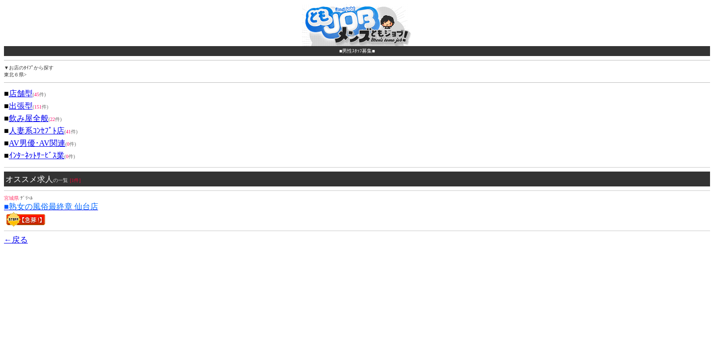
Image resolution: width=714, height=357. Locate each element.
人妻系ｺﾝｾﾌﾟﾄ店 (36, 130)
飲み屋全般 (29, 118)
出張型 (21, 106)
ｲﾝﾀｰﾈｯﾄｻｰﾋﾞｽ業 (36, 155)
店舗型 (21, 93)
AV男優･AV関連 (37, 143)
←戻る (16, 240)
